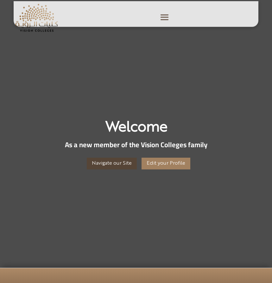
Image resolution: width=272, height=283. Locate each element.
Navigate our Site (112, 163)
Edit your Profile (166, 163)
